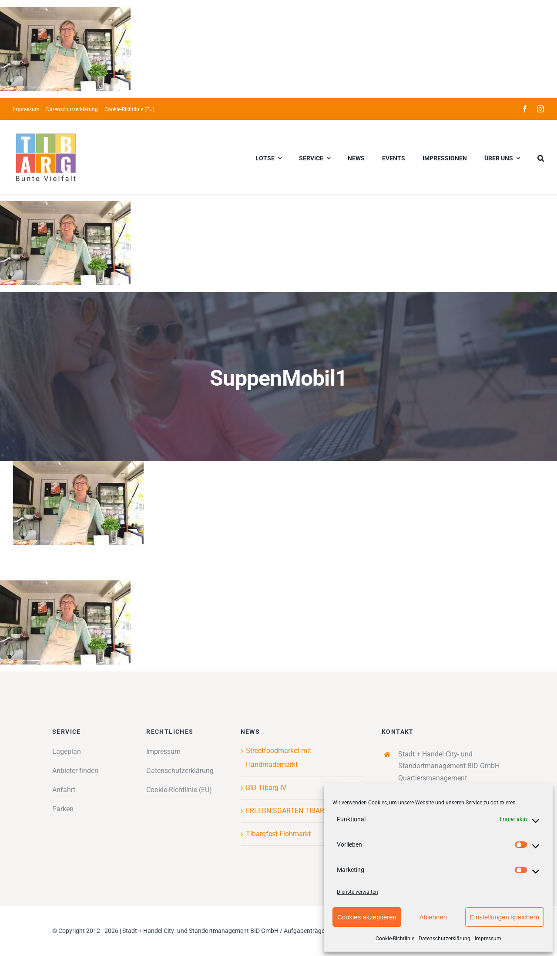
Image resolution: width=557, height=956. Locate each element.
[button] (540, 157)
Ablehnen (433, 917)
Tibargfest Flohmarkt (278, 834)
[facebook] (524, 108)
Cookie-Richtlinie (395, 939)
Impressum (488, 939)
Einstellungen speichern (504, 917)
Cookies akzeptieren (366, 917)
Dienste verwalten (357, 892)
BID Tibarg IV (266, 787)
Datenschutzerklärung (444, 939)
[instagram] (540, 108)
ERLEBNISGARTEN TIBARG (287, 811)
